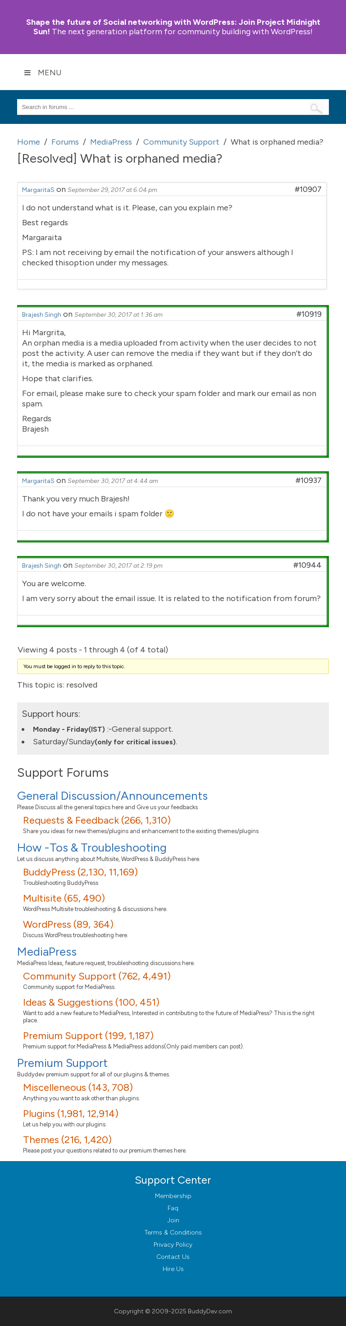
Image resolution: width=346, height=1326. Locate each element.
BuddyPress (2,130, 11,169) (80, 872)
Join (173, 1220)
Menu (43, 72)
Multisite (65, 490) (64, 898)
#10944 (307, 565)
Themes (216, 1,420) (67, 1140)
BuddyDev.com (210, 1311)
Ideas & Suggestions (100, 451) (91, 1002)
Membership (173, 1196)
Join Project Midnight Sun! (173, 26)
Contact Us (173, 1257)
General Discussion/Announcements (112, 795)
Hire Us (173, 1269)
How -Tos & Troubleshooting (92, 847)
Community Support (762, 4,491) (97, 976)
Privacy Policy (173, 1245)
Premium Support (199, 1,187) (88, 1036)
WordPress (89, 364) (68, 924)
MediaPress (47, 951)
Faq (173, 1208)
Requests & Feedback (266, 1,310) (97, 820)
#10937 (309, 480)
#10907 (308, 189)
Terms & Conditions (173, 1232)
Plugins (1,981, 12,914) (70, 1113)
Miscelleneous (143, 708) (78, 1087)
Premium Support (62, 1063)
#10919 (309, 314)
